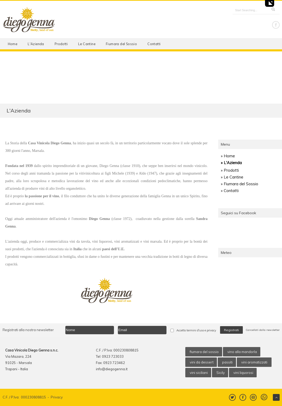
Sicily (221, 373)
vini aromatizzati (254, 362)
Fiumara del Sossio (121, 44)
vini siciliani (199, 373)
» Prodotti (230, 170)
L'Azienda (36, 44)
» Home (228, 155)
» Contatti (230, 190)
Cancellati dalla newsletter (263, 330)
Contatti (153, 44)
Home (13, 44)
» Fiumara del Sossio (239, 183)
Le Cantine (86, 44)
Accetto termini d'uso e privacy (196, 330)
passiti (227, 362)
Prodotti (61, 44)
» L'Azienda (231, 162)
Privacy (57, 397)
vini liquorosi (243, 373)
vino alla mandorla (242, 352)
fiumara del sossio (204, 352)
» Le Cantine (232, 177)
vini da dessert (201, 362)
